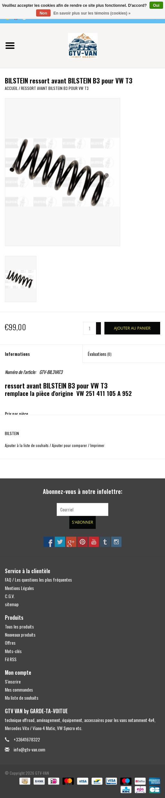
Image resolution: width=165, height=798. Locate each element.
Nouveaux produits (20, 634)
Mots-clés (13, 651)
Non (43, 13)
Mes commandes (19, 689)
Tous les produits (19, 626)
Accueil (11, 88)
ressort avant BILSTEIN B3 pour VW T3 (55, 88)
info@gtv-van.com (29, 749)
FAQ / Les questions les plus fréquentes (38, 579)
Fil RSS (10, 659)
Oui (156, 5)
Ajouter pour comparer (70, 445)
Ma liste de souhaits (21, 697)
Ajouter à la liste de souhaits (27, 445)
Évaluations (100, 353)
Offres (10, 642)
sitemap (12, 604)
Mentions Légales (19, 588)
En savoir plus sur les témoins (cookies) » (92, 13)
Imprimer (97, 445)
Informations (17, 353)
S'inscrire (13, 681)
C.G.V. (10, 596)
